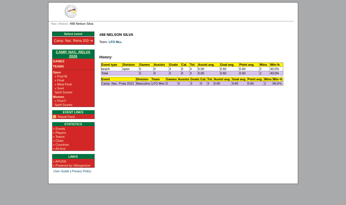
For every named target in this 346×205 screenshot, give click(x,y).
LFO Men (115, 42)
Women (58, 97)
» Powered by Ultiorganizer (72, 165)
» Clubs (58, 140)
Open (57, 72)
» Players (59, 132)
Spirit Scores (63, 92)
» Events (59, 128)
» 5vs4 (59, 88)
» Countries (61, 144)
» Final (59, 80)
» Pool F (60, 100)
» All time (59, 148)
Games (58, 61)
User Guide (61, 171)
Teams (58, 66)
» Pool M (61, 76)
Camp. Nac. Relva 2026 (73, 54)
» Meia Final (63, 84)
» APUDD (59, 161)
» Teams (59, 136)
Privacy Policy (81, 171)
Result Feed (66, 116)
